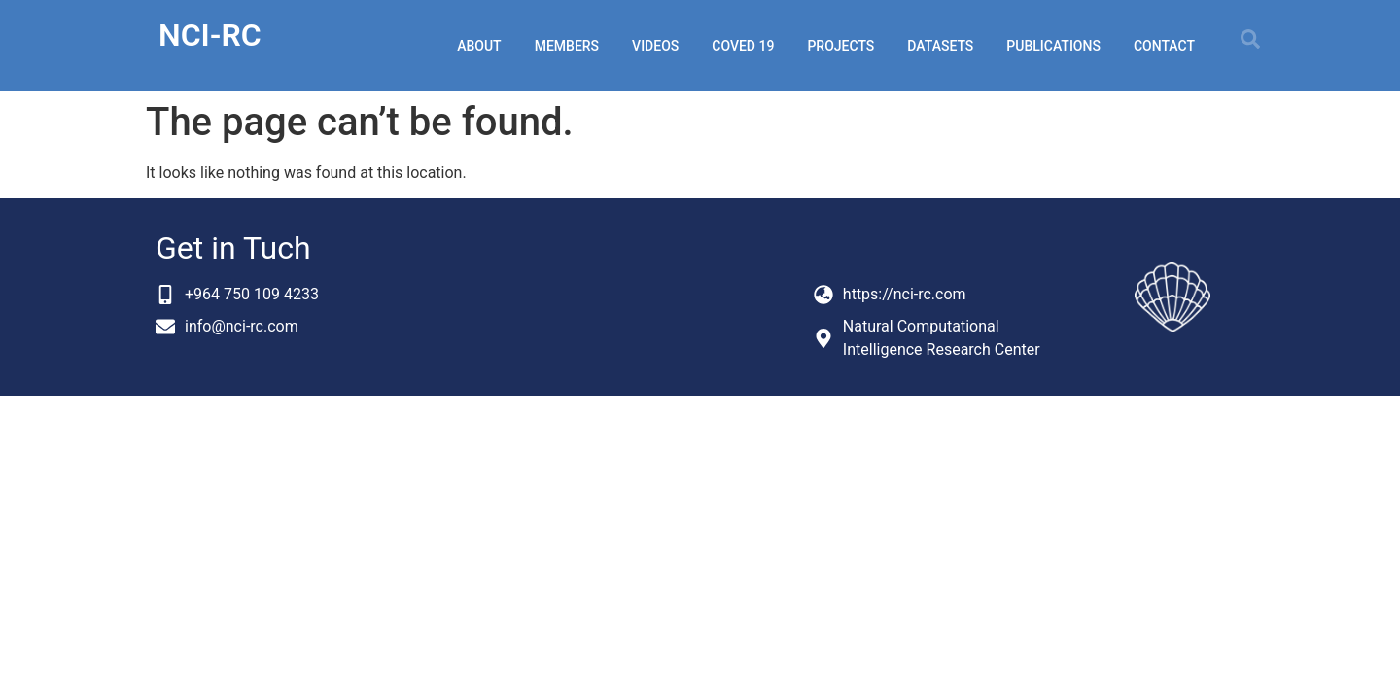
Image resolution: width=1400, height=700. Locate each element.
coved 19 (743, 45)
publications (1053, 45)
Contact (1164, 45)
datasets (940, 45)
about (479, 45)
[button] (1250, 38)
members (567, 45)
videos (655, 45)
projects (840, 45)
